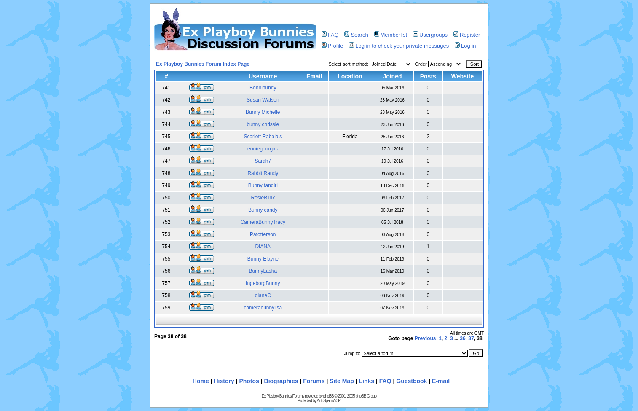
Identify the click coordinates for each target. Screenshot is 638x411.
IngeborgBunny (263, 283)
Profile (332, 46)
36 (462, 338)
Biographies (281, 381)
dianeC (263, 295)
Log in (465, 46)
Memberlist (390, 35)
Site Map (342, 381)
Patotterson (263, 234)
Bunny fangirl (263, 185)
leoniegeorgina (262, 149)
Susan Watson (263, 100)
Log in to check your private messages (399, 46)
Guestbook (411, 381)
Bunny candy (262, 210)
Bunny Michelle (263, 112)
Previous (425, 338)
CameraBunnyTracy (263, 222)
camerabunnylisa (263, 308)
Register (466, 35)
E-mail (441, 381)
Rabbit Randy (262, 173)
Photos (249, 381)
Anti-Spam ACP (328, 400)
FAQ (330, 35)
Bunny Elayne (263, 259)
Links (367, 381)
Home (201, 381)
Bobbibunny (262, 88)
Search (356, 35)
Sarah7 (263, 161)
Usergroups (430, 35)
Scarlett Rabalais (263, 137)
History (224, 381)
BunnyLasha (263, 271)
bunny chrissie (263, 124)
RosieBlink (263, 198)
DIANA (263, 247)
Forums (313, 381)
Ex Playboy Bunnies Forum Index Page (202, 64)
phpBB (328, 396)
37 (471, 338)
